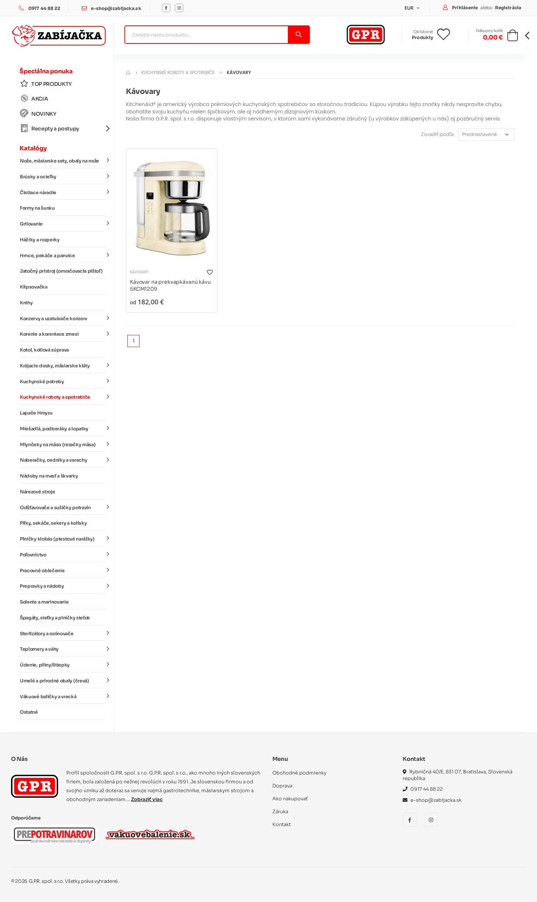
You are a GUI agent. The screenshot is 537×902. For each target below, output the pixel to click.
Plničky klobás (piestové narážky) (62, 539)
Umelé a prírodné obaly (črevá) (62, 680)
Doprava (282, 786)
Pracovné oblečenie (62, 570)
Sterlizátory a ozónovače (62, 633)
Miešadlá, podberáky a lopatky (62, 428)
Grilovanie (62, 224)
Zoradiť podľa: (438, 134)
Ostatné (29, 712)
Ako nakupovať (290, 799)
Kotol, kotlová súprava (44, 350)
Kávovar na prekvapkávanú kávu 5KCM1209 (170, 286)
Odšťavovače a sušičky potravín (62, 507)
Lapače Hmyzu (36, 413)
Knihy (26, 303)
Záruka (280, 811)
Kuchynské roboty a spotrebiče (62, 397)
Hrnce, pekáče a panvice (62, 255)
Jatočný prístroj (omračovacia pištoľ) (61, 271)
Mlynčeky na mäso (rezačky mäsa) (62, 444)
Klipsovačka (33, 287)
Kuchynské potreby (62, 381)
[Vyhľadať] (298, 34)
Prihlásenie (465, 7)
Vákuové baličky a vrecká (62, 696)
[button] (512, 37)
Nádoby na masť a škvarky (49, 476)
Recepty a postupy (62, 128)
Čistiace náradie (62, 192)
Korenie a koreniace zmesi (62, 334)
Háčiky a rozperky (40, 240)
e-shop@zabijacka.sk (116, 8)
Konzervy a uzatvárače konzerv (62, 318)
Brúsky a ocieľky (62, 176)
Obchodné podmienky (299, 773)
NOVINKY (38, 113)
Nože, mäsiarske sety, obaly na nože (62, 161)
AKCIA (34, 98)
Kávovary (139, 272)
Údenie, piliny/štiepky (62, 665)
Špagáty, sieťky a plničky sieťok (55, 618)
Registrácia (508, 7)
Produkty (422, 37)
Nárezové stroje (37, 492)
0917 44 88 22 (44, 8)
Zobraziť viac (147, 799)
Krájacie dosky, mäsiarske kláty (62, 365)
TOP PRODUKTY (46, 83)
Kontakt (281, 824)
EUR (409, 8)
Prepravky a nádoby (62, 586)
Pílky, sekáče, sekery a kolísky (53, 523)
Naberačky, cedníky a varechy (62, 460)
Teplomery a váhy (62, 649)
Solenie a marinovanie (44, 602)
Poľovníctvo (62, 554)
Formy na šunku (37, 208)
